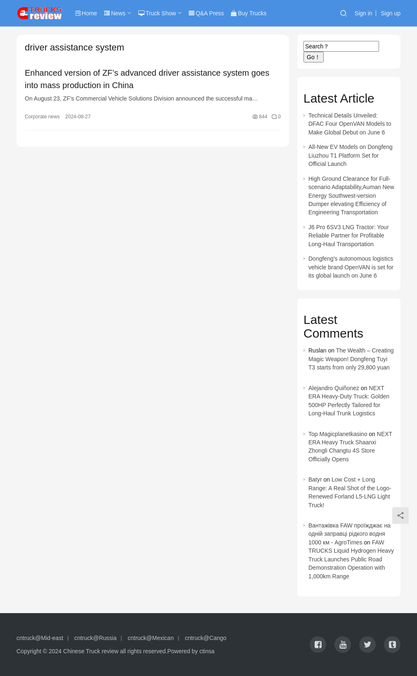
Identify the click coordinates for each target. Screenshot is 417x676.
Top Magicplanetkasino (337, 434)
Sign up (390, 13)
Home (86, 13)
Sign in (363, 13)
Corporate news (42, 117)
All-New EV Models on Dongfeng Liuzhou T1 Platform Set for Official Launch (350, 155)
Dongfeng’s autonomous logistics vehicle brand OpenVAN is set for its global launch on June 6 (350, 267)
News (115, 13)
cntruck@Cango (206, 638)
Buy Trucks (248, 13)
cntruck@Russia (95, 638)
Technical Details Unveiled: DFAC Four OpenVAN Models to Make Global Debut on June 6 (349, 124)
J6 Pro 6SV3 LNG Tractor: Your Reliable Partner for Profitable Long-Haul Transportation (348, 235)
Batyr (315, 479)
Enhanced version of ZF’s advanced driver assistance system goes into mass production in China (147, 79)
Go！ (313, 57)
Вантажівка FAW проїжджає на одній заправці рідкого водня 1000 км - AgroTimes (349, 534)
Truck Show (157, 13)
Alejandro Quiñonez (333, 388)
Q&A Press (206, 13)
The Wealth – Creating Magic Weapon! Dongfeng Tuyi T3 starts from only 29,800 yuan (351, 359)
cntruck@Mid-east (40, 638)
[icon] (318, 644)
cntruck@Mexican (150, 638)
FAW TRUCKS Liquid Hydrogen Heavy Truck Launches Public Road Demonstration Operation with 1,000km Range (351, 559)
